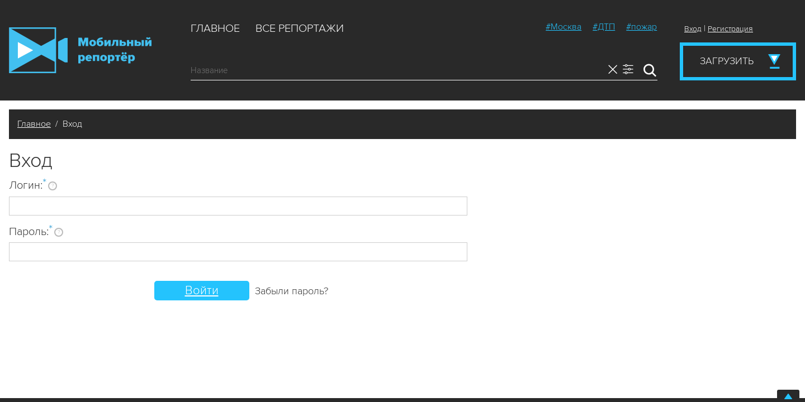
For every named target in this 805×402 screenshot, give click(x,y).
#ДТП (604, 26)
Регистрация (730, 29)
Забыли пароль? (291, 291)
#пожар (641, 26)
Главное (215, 28)
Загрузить (727, 61)
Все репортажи (299, 28)
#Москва (563, 26)
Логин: (27, 185)
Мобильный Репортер (80, 50)
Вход (693, 29)
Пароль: (31, 231)
